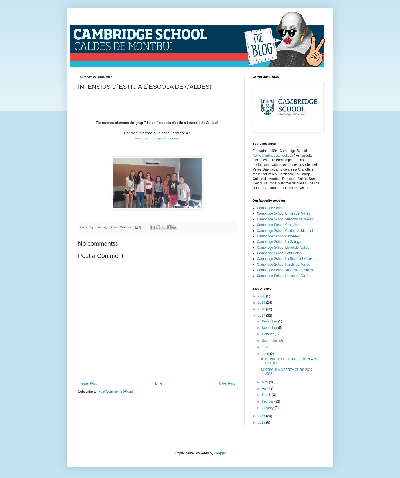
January (268, 408)
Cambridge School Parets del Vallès (283, 264)
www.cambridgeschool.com (157, 138)
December (270, 321)
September (270, 341)
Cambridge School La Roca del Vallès (285, 259)
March (267, 395)
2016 (262, 416)
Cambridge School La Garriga (279, 242)
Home (157, 383)
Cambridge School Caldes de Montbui (285, 231)
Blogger (220, 453)
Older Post (227, 383)
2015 (262, 422)
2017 (262, 315)
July (265, 347)
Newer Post (88, 383)
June (266, 354)
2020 (262, 296)
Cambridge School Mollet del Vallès (283, 248)
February (269, 401)
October (268, 334)
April (265, 388)
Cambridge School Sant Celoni (279, 253)
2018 (262, 309)
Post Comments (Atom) (115, 391)
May (265, 382)
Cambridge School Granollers (278, 225)
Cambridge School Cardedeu (278, 236)
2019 (262, 302)
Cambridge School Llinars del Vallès (283, 213)
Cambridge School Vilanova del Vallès (285, 219)
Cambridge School (270, 208)
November (270, 328)
